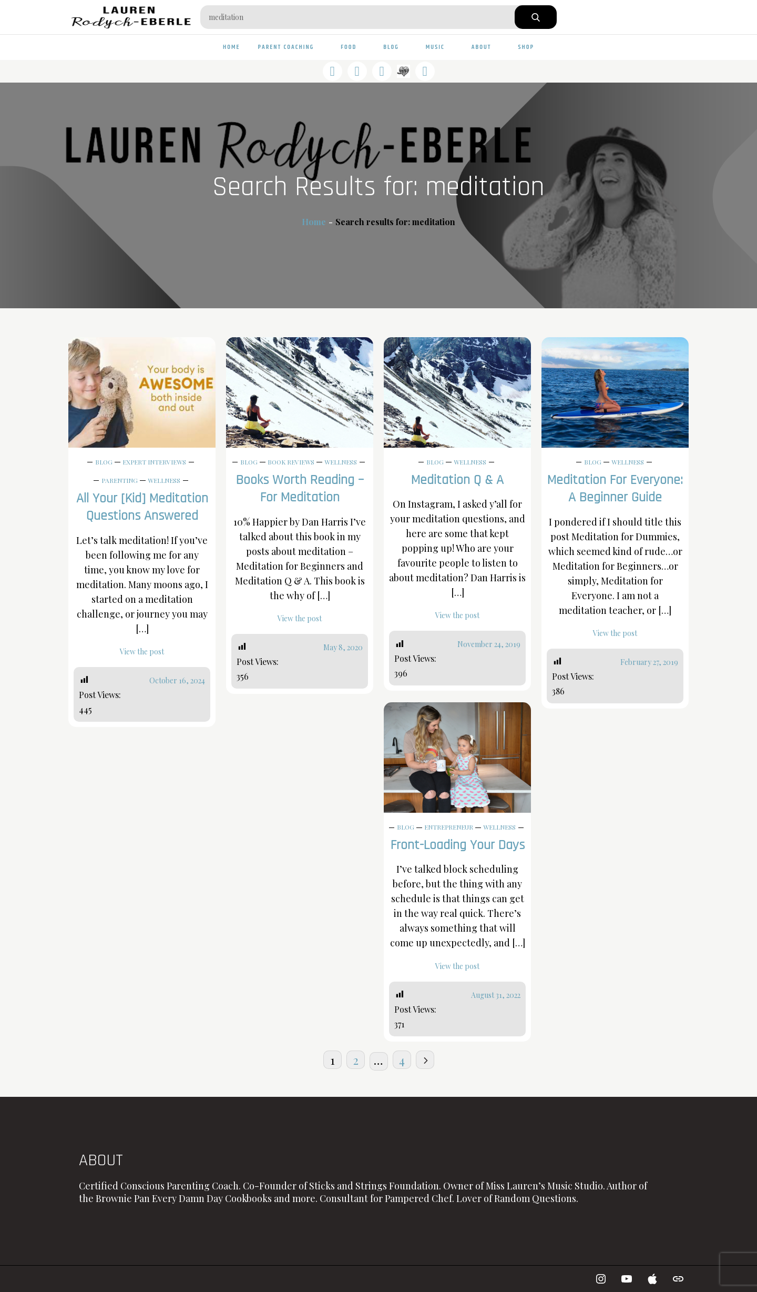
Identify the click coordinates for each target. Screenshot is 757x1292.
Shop (526, 47)
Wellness (164, 480)
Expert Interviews (154, 462)
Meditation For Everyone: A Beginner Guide (615, 489)
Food (353, 47)
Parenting (119, 480)
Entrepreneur (448, 827)
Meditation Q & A (457, 480)
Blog (395, 47)
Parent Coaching (290, 47)
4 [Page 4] (402, 1060)
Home (231, 47)
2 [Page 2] (356, 1060)
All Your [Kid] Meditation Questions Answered (142, 507)
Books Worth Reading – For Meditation (300, 489)
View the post (142, 652)
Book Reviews (291, 462)
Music (440, 47)
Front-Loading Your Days (458, 845)
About (486, 47)
